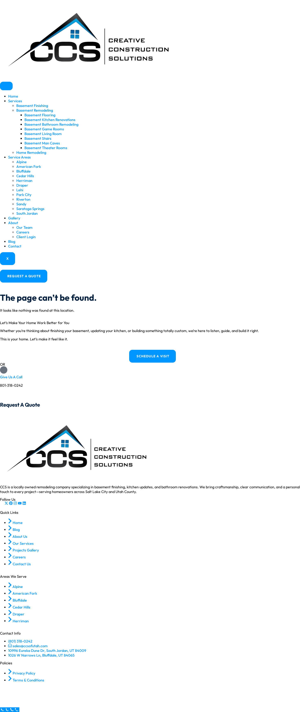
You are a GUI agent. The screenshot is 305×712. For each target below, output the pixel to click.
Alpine (21, 162)
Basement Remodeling (34, 110)
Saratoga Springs (30, 208)
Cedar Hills (25, 176)
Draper (22, 185)
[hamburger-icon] (6, 86)
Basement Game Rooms (44, 129)
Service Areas (19, 157)
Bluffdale (23, 171)
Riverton (23, 199)
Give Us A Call (11, 377)
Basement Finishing (32, 105)
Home (13, 96)
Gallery (14, 218)
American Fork (28, 166)
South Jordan (27, 213)
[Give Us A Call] (3, 370)
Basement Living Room (43, 133)
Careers (22, 232)
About (13, 222)
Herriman (24, 180)
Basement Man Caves (42, 143)
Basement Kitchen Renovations (49, 119)
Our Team (24, 227)
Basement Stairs (37, 138)
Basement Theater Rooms (45, 147)
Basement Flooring (39, 115)
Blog (11, 241)
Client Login (26, 236)
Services (15, 101)
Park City (23, 194)
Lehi (19, 190)
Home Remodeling (31, 152)
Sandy (21, 204)
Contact (14, 246)
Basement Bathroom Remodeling (51, 124)
